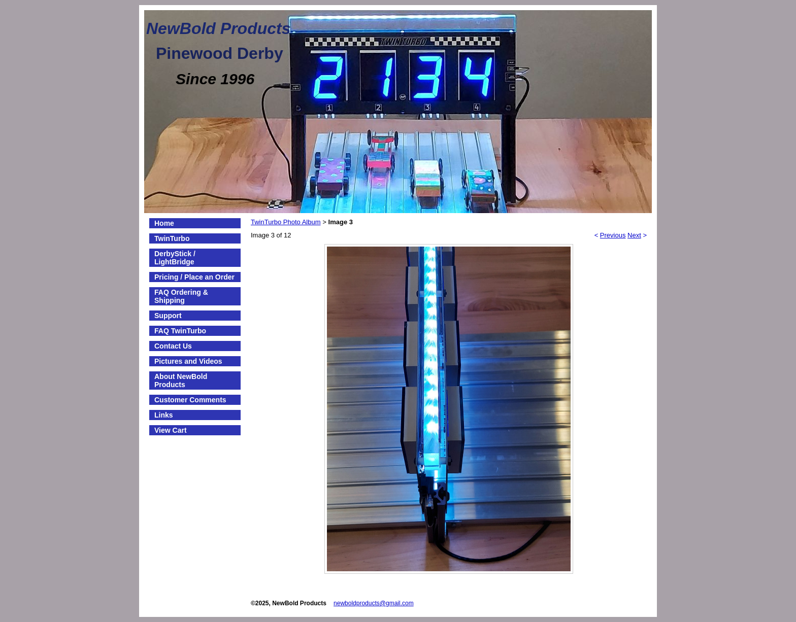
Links (163, 415)
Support (168, 316)
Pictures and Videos (188, 361)
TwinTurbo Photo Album (286, 222)
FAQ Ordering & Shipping (181, 296)
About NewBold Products (180, 380)
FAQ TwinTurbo (180, 331)
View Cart (170, 430)
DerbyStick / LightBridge (174, 258)
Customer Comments (190, 400)
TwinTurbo (171, 238)
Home (164, 223)
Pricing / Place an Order (194, 277)
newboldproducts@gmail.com (374, 603)
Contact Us (173, 346)
